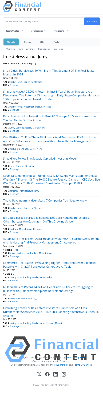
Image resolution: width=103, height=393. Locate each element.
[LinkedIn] (55, 375)
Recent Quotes (12, 30)
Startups (38, 81)
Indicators (59, 30)
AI (13, 274)
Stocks (27, 42)
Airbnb (49, 277)
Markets (11, 42)
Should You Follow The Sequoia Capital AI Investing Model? (40, 158)
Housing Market (54, 323)
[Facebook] (47, 375)
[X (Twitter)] (39, 375)
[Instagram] (63, 375)
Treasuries (58, 49)
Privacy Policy (61, 364)
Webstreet (29, 106)
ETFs (42, 42)
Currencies (30, 49)
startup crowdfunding (27, 253)
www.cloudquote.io (76, 357)
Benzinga (28, 81)
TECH (15, 250)
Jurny (11, 127)
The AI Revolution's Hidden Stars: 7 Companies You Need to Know (45, 200)
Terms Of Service (83, 364)
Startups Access (43, 106)
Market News (15, 81)
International (44, 49)
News (20, 49)
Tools (56, 42)
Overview (10, 49)
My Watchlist (37, 30)
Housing (32, 298)
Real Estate (21, 298)
